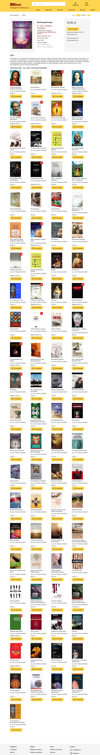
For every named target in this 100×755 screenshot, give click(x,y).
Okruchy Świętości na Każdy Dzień (57, 540)
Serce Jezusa (35, 631)
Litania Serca (75, 269)
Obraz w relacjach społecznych (77, 691)
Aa (73, 15)
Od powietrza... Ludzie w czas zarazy (79, 329)
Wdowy (53, 269)
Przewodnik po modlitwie (38, 481)
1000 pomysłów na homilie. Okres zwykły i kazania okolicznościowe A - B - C (79, 601)
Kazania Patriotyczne (16, 509)
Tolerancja (13, 389)
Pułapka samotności (16, 269)
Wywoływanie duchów (58, 87)
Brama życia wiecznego (58, 118)
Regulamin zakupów (36, 749)
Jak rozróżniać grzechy (17, 450)
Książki (38, 10)
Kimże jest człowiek (78, 389)
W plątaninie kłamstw (37, 178)
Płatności (52, 752)
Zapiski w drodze (77, 509)
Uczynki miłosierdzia (37, 540)
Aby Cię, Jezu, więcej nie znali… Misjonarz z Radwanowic (79, 179)
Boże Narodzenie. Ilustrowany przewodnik (38, 420)
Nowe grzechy (35, 209)
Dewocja (74, 631)
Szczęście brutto (77, 570)
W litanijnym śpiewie (57, 359)
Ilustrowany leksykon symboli (57, 148)
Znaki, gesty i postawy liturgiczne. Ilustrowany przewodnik (17, 240)
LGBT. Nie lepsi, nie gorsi (38, 329)
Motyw (86, 15)
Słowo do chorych (56, 481)
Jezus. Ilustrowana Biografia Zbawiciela (16, 88)
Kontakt (92, 10)
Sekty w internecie (56, 660)
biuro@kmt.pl (75, 750)
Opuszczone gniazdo (57, 389)
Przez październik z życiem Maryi (16, 179)
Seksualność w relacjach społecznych (79, 660)
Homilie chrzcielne (15, 420)
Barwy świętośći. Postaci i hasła (38, 240)
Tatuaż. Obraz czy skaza (38, 118)
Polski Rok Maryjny (15, 209)
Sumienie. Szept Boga (37, 300)
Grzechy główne (15, 690)
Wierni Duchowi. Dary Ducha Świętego (37, 451)
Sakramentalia (55, 209)
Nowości (82, 10)
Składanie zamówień (56, 749)
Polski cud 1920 (56, 329)
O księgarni (13, 749)
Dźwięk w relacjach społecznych (57, 691)
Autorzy (12, 752)
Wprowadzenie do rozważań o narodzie (37, 691)
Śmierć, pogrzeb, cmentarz (56, 179)
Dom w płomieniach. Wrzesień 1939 (78, 360)
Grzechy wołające (56, 601)
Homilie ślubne (35, 87)
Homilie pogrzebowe (57, 450)
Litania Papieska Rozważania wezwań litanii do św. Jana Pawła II (58, 571)
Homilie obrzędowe (36, 509)
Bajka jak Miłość (15, 540)
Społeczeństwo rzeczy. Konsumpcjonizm (37, 360)
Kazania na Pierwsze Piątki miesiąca (37, 571)
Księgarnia (74, 753)
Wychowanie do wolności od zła (17, 148)
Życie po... (54, 300)
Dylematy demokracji (16, 631)
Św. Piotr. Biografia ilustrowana (15, 118)
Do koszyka (73, 29)
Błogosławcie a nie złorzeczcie (77, 209)
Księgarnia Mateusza (19, 8)
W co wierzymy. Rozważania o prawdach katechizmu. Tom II (17, 721)
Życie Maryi (54, 239)
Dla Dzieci (60, 10)
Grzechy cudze (14, 660)
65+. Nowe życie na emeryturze (36, 390)
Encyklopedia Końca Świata (37, 660)
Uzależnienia (75, 420)
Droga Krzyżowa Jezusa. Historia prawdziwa (58, 510)
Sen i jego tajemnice (57, 420)
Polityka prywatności (36, 752)
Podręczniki (71, 10)
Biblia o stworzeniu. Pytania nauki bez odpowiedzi (77, 118)
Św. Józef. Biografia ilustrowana (78, 148)
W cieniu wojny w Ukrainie (38, 148)
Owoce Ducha (14, 329)
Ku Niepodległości (77, 481)
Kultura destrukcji (77, 300)
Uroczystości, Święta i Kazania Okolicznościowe (79, 540)
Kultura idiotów (14, 481)
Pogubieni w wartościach (58, 631)
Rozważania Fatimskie (78, 239)
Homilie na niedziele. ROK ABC (17, 571)
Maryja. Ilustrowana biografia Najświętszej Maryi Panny (78, 88)
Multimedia (48, 10)
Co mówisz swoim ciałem (79, 450)
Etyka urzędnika (14, 601)
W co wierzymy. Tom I (16, 300)
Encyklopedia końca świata (16, 360)
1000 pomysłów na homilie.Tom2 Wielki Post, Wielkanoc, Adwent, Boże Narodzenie (38, 601)
